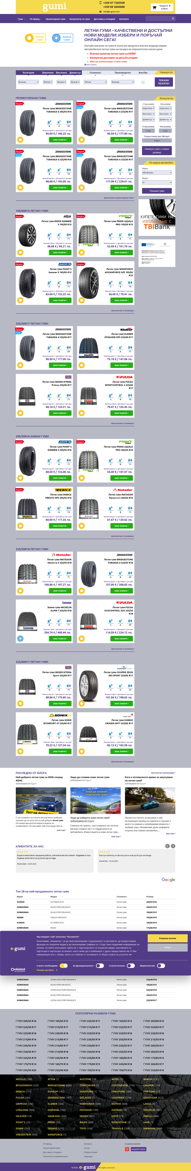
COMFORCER (87, 1085)
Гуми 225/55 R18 (122, 1033)
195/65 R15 (151, 917)
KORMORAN (23, 907)
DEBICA (20, 1091)
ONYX (115, 1116)
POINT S (20, 1122)
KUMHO (20, 902)
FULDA (20, 1097)
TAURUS (21, 969)
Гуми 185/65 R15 (122, 1020)
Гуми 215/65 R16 (26, 1039)
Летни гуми (36, 38)
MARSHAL (54, 1109)
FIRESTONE (118, 1091)
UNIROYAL (22, 948)
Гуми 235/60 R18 (90, 1057)
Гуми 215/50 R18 (58, 1051)
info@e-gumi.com (111, 11)
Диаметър (75, 72)
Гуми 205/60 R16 (153, 1020)
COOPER (148, 1085)
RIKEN (20, 943)
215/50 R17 (151, 964)
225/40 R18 (151, 979)
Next (173, 846)
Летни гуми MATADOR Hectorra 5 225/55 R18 (59, 561)
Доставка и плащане (104, 18)
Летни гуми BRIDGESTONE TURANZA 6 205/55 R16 (57, 110)
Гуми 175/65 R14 (153, 1057)
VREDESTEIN (23, 953)
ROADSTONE (119, 1122)
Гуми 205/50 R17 (153, 1045)
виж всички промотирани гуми (119, 197)
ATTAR (51, 1079)
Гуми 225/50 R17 (26, 1027)
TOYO (83, 1128)
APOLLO (21, 1079)
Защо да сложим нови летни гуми (90, 777)
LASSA (147, 1103)
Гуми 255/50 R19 (122, 1039)
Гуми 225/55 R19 (26, 1057)
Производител (123, 72)
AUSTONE (85, 1079)
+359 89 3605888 (114, 7)
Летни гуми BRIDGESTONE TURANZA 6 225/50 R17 (118, 158)
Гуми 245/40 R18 (122, 1064)
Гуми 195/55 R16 (90, 1070)
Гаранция (88, 1156)
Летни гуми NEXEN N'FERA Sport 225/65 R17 (57, 674)
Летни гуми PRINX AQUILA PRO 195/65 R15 (118, 223)
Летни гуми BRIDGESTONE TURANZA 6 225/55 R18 (118, 561)
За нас (87, 1148)
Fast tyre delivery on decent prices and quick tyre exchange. (136, 856)
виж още (61, 830)
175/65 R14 (151, 927)
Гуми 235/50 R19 (58, 1057)
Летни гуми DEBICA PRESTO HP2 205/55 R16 (58, 496)
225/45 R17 (151, 933)
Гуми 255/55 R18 (122, 1051)
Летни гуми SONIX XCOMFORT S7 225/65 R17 (57, 722)
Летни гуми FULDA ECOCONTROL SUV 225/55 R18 (119, 610)
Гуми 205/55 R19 (153, 1051)
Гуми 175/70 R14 (26, 1064)
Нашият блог (139, 1149)
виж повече (90, 64)
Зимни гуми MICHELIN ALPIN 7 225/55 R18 (59, 609)
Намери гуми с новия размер (157, 150)
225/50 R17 (151, 1000)
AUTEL (115, 1079)
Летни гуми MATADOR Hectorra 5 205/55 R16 (121, 496)
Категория (28, 72)
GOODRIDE (118, 1097)
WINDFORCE (55, 1134)
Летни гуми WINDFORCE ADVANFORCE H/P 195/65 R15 (119, 272)
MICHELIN (149, 1109)
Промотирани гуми (55, 18)
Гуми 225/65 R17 (153, 1027)
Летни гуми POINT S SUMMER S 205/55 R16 (60, 448)
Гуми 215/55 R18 (153, 1039)
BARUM (148, 1079)
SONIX (19, 1128)
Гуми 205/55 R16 (26, 1020)
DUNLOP (53, 1091)
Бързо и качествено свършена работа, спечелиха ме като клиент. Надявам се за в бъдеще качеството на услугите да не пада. (54, 857)
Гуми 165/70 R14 (58, 1064)
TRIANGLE (117, 1128)
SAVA (146, 1122)
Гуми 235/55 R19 (90, 1039)
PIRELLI (147, 1116)
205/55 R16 (151, 902)
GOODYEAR (150, 1097)
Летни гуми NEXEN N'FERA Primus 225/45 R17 (57, 383)
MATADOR (86, 1109)
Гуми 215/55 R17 (58, 1027)
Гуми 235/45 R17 (26, 1051)
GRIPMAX (21, 1103)
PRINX (51, 1122)
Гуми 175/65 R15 (90, 1064)
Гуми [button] (22, 18)
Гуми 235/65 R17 (90, 1045)
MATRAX (117, 1109)
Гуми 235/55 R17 (122, 1045)
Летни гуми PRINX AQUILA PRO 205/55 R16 (118, 448)
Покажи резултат (164, 82)
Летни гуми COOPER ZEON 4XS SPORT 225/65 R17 (118, 674)
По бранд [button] (36, 18)
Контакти (124, 18)
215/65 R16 (151, 974)
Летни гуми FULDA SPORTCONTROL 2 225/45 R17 (119, 385)
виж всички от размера (122, 310)
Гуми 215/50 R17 (90, 1027)
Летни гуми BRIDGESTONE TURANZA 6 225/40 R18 (57, 158)
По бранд (47, 1143)
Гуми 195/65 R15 (58, 1020)
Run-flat (143, 72)
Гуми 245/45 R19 (26, 1045)
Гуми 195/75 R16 (122, 1070)
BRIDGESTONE (56, 1085)
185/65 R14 (151, 922)
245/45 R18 (151, 990)
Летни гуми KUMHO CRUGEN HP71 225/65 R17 (119, 722)
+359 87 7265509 (114, 2)
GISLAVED (85, 1097)
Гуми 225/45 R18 (90, 1033)
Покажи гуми (157, 190)
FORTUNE (149, 1091)
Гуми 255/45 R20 (26, 1070)
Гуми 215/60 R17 (58, 1039)
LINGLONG (22, 1109)
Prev (167, 846)
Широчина (48, 72)
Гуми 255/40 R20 (58, 1070)
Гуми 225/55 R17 (122, 1027)
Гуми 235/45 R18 (90, 1051)
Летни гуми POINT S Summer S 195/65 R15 (60, 270)
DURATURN (86, 1091)
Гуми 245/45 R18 (58, 1033)
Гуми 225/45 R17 (90, 1020)
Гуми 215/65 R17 (58, 1045)
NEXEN (20, 917)
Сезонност (95, 72)
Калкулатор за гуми (80, 18)
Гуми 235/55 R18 (153, 1033)
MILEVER (21, 1116)
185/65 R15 (151, 912)
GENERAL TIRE (56, 1097)
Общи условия (90, 1152)
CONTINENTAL (120, 1085)
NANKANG (54, 1116)
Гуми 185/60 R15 (122, 1057)
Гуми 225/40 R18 (26, 1033)
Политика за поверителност (55, 1156)
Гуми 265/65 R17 (153, 1064)
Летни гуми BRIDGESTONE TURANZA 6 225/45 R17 (118, 110)
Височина (61, 72)
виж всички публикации (163, 772)
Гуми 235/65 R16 (153, 1070)
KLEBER (52, 1103)
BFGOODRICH (24, 1085)
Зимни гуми (63, 38)
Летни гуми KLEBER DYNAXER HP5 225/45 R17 (119, 335)
